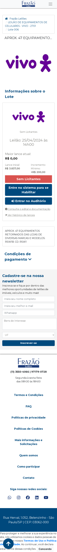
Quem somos (28, 455)
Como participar (28, 466)
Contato (28, 477)
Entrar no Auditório (28, 201)
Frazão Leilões (18, 18)
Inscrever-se (28, 343)
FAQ (28, 406)
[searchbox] (29, 321)
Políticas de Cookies (28, 428)
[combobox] (29, 324)
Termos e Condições (28, 395)
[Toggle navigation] (50, 4)
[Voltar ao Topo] (8, 543)
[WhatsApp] (9, 497)
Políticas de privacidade (29, 417)
